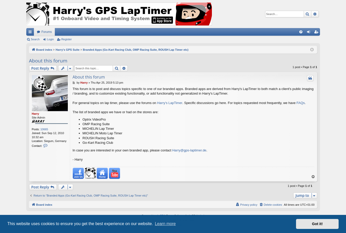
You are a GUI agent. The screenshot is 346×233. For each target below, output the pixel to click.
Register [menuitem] (317, 33)
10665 (44, 129)
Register (66, 39)
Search (35, 39)
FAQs (301, 103)
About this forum (48, 60)
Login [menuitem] (309, 33)
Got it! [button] (317, 224)
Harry (35, 113)
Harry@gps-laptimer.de (189, 150)
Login (50, 39)
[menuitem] (301, 32)
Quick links (31, 33)
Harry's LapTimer (169, 103)
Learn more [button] (165, 224)
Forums (47, 32)
